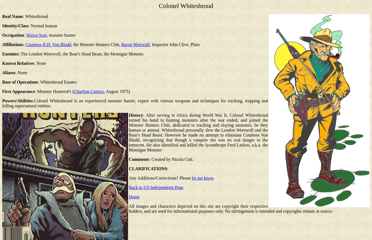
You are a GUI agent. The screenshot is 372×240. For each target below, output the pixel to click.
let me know (202, 178)
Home (134, 196)
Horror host (36, 35)
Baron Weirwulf (135, 44)
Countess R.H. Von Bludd (48, 44)
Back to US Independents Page (156, 187)
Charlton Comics (89, 91)
